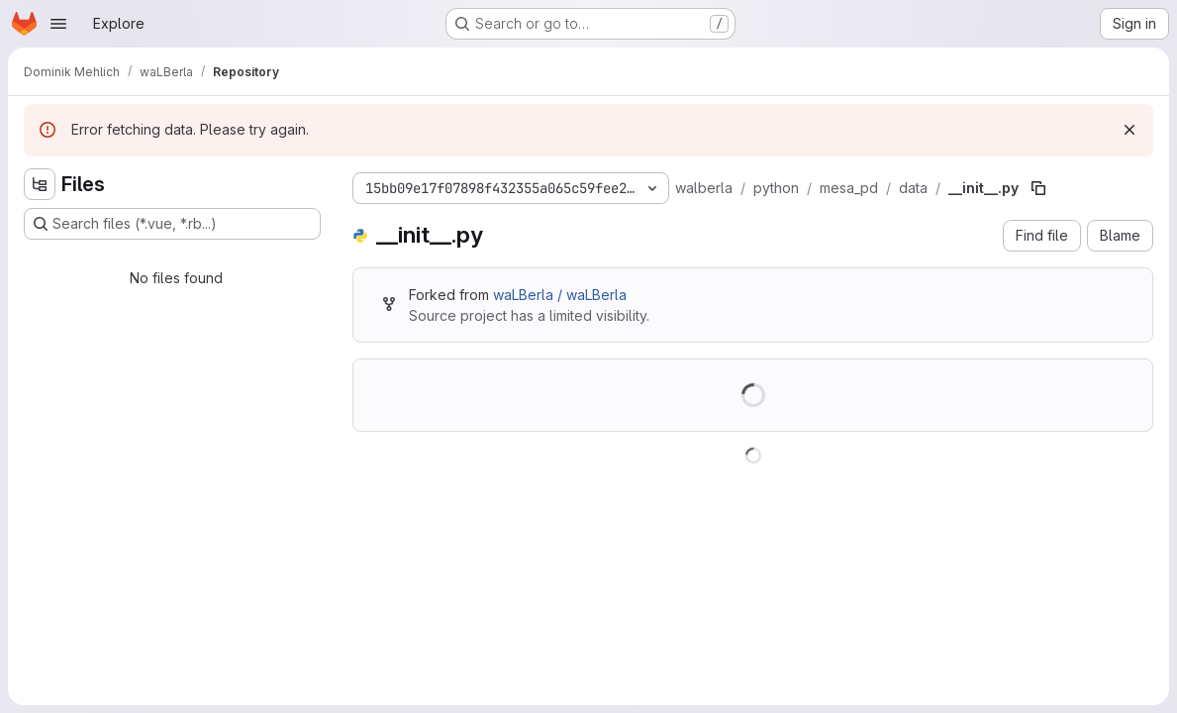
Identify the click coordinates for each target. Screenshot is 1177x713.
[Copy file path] (1038, 188)
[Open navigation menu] (58, 24)
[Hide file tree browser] (39, 184)
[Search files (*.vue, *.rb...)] (172, 224)
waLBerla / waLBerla (560, 294)
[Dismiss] (1129, 130)
